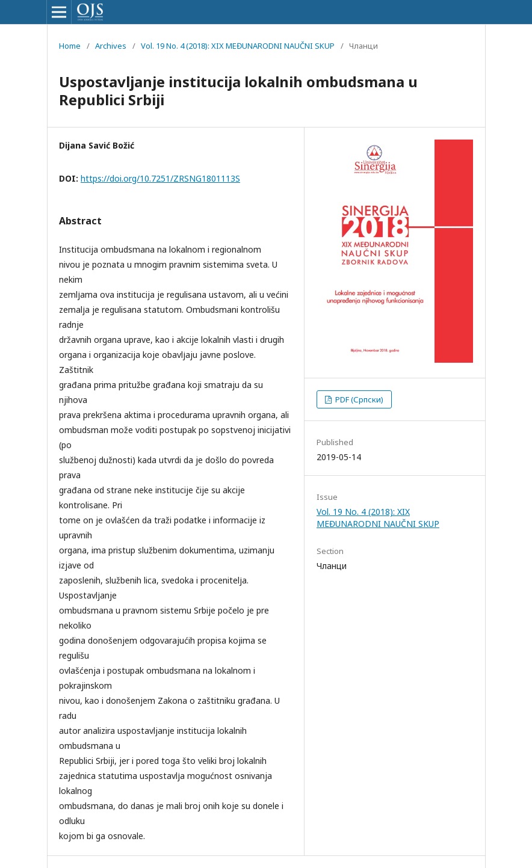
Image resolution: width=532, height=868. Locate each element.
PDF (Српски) (358, 399)
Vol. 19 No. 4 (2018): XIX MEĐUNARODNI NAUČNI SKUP (238, 45)
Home (70, 45)
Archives (110, 45)
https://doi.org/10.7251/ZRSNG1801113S (160, 178)
